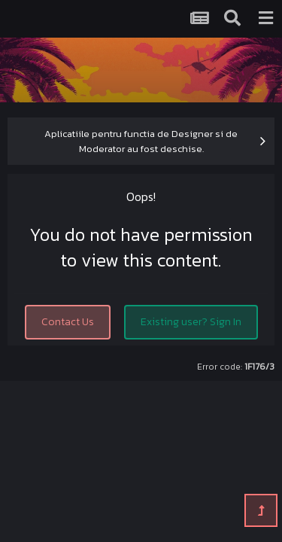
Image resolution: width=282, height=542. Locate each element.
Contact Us (67, 322)
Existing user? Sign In (191, 322)
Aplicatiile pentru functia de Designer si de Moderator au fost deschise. (141, 141)
